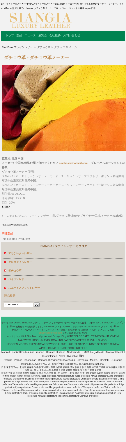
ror (46, 336)
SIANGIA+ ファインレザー (17, 47)
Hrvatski (104, 360)
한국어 (46, 364)
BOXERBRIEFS (78, 348)
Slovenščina (68, 360)
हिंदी (81, 356)
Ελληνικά (35, 364)
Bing (63, 336)
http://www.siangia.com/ (15, 224)
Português (27, 352)
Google (57, 336)
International (97, 364)
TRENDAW (35, 344)
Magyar (110, 352)
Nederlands (73, 352)
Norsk (62, 356)
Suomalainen (49, 356)
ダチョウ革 (43, 47)
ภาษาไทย (57, 364)
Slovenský (82, 360)
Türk (66, 364)
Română (42, 360)
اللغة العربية (97, 352)
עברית (74, 364)
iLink (24, 336)
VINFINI (114, 336)
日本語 (86, 352)
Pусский (7, 360)
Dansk (120, 352)
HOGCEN (12, 344)
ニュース (30, 35)
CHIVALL (92, 340)
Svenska (72, 356)
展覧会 (42, 35)
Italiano (61, 352)
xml (50, 336)
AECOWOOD (49, 344)
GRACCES (103, 344)
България (116, 360)
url (39, 336)
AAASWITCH (25, 340)
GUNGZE (90, 344)
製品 (19, 35)
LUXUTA (73, 344)
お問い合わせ (71, 35)
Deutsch (50, 352)
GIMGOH (103, 340)
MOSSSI (23, 344)
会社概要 (55, 35)
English (84, 364)
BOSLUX (38, 340)
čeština (24, 364)
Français (39, 352)
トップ (9, 35)
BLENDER (63, 348)
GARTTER (80, 340)
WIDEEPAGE (74, 336)
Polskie (18, 360)
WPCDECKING (47, 348)
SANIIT (105, 336)
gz (42, 336)
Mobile (5, 352)
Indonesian (30, 360)
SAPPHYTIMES (92, 336)
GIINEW (114, 344)
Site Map (32, 336)
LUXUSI (62, 344)
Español (15, 352)
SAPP (81, 344)
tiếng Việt (54, 360)
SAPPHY (69, 340)
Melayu (94, 360)
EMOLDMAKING (53, 340)
